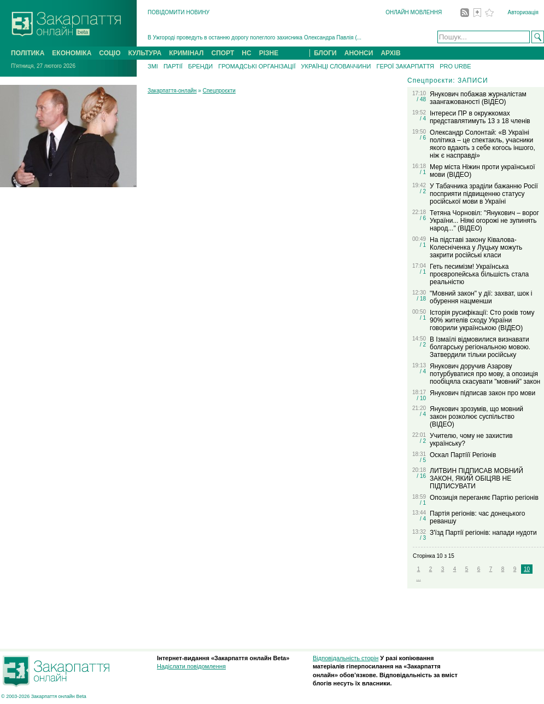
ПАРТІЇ (173, 66)
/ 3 (423, 538)
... (418, 578)
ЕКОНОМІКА (71, 53)
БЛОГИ (325, 53)
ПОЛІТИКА (27, 53)
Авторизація (523, 12)
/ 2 (423, 191)
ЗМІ (153, 66)
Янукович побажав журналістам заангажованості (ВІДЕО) (478, 98)
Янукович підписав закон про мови (482, 393)
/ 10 (421, 398)
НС (246, 53)
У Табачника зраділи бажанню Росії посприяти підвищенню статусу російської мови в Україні (484, 193)
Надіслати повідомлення (191, 666)
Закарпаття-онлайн (172, 91)
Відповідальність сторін (345, 658)
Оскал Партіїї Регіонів (463, 455)
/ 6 (423, 138)
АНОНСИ (358, 53)
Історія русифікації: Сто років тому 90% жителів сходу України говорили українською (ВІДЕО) (482, 320)
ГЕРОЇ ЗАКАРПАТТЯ (405, 66)
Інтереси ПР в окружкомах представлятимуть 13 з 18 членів (480, 117)
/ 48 (421, 99)
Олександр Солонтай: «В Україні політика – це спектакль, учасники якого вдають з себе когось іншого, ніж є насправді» (482, 144)
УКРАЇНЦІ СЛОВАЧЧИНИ (336, 66)
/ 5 (423, 460)
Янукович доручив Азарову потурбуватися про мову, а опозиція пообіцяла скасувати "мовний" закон (485, 373)
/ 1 (423, 172)
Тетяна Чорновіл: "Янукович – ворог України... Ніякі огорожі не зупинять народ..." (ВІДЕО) (484, 220)
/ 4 (423, 119)
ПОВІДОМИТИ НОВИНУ (178, 12)
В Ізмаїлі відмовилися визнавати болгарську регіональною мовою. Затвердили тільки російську (480, 347)
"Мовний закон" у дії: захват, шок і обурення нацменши (481, 297)
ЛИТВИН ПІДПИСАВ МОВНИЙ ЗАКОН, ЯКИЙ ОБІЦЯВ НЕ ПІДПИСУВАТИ (476, 478)
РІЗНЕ (269, 53)
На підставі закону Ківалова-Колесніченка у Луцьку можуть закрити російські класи (476, 247)
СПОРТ (223, 53)
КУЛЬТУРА (144, 53)
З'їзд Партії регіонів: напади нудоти (483, 532)
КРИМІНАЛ (186, 53)
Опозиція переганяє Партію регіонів (484, 497)
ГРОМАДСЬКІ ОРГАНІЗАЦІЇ (256, 66)
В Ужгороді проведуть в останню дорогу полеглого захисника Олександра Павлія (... (254, 37)
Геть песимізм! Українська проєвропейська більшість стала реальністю (479, 274)
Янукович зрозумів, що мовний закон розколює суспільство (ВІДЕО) (476, 416)
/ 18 (421, 299)
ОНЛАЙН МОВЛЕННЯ (413, 12)
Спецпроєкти (219, 91)
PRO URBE (455, 66)
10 (527, 569)
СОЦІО (109, 53)
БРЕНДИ (200, 66)
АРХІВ (390, 53)
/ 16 (421, 476)
